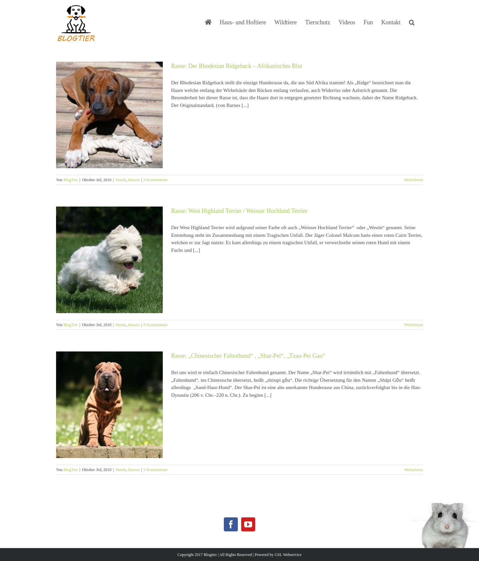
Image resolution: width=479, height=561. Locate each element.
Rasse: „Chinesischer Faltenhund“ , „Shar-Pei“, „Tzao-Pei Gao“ (248, 355)
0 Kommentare (156, 180)
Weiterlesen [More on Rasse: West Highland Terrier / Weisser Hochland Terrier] (413, 324)
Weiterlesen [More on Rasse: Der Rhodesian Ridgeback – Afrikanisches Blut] (413, 180)
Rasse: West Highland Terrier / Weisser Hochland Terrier (239, 211)
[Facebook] (231, 524)
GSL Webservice (288, 554)
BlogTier (70, 180)
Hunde (120, 180)
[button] (412, 21)
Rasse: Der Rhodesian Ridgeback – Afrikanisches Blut (236, 66)
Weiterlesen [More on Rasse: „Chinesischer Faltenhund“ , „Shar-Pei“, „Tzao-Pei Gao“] (413, 469)
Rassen (133, 180)
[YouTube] (248, 524)
